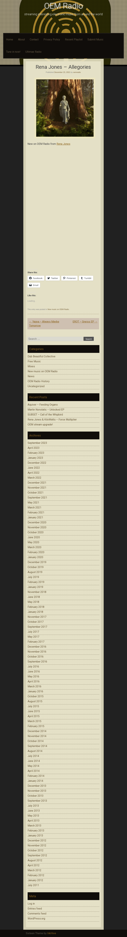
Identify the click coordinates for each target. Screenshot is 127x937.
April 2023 (34, 447)
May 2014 (33, 766)
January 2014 (35, 780)
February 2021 (36, 512)
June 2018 (34, 597)
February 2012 (36, 875)
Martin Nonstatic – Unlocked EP (46, 409)
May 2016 (33, 676)
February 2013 (36, 830)
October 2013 (35, 795)
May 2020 (33, 542)
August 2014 (35, 751)
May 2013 (33, 815)
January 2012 (35, 880)
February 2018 (36, 606)
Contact (34, 39)
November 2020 (37, 527)
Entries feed (35, 908)
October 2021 (35, 492)
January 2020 (35, 557)
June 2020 (34, 537)
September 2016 (37, 661)
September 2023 (37, 442)
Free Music (34, 361)
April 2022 (34, 472)
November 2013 (37, 790)
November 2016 (37, 651)
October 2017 (35, 621)
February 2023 (36, 452)
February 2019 (36, 582)
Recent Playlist (74, 39)
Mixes (31, 366)
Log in (31, 903)
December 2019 (37, 562)
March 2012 (34, 870)
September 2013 (37, 800)
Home (9, 39)
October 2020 (35, 532)
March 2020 (34, 547)
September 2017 (37, 626)
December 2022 (37, 462)
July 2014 (33, 756)
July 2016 (33, 666)
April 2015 (34, 716)
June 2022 (34, 467)
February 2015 (36, 726)
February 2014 (36, 775)
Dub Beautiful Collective (41, 356)
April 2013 (34, 820)
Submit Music (95, 39)
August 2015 (35, 701)
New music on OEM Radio (58, 309)
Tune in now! (13, 51)
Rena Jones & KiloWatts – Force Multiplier (52, 419)
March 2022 (34, 477)
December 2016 (37, 646)
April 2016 (34, 681)
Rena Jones (63, 143)
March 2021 (34, 507)
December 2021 (37, 482)
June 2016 (34, 671)
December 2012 (37, 840)
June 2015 (34, 711)
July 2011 (33, 885)
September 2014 (37, 746)
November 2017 (37, 616)
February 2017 (36, 641)
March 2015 (34, 721)
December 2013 (37, 785)
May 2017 (33, 636)
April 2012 (34, 865)
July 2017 (33, 631)
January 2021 (35, 517)
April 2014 (34, 770)
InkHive (51, 933)
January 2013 (35, 835)
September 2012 (37, 855)
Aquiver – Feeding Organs (43, 404)
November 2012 (37, 845)
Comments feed (37, 913)
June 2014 (34, 761)
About (21, 39)
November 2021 (37, 487)
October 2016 (35, 656)
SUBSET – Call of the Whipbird (45, 414)
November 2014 (37, 736)
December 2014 (37, 731)
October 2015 (35, 696)
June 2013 (34, 810)
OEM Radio (63, 6)
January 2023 (35, 457)
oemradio (77, 72)
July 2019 (33, 577)
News (31, 376)
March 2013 (34, 825)
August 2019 (35, 572)
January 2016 (35, 691)
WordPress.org (36, 918)
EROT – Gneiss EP (85, 321)
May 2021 (33, 502)
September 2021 (37, 497)
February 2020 (36, 552)
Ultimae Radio (33, 51)
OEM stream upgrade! (40, 424)
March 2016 (34, 686)
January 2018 (35, 611)
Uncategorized (36, 386)
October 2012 (35, 850)
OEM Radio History (39, 381)
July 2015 (33, 706)
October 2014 (35, 741)
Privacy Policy (51, 39)
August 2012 (35, 860)
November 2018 (37, 592)
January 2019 (35, 587)
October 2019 (35, 567)
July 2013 (33, 805)
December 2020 (37, 522)
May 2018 (33, 602)
